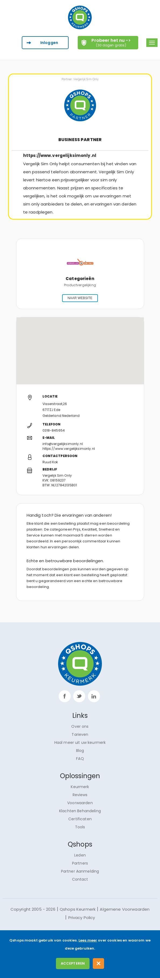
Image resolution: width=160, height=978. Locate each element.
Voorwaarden (80, 803)
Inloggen (49, 42)
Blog (80, 750)
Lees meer (88, 940)
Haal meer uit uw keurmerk (80, 742)
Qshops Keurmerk (77, 909)
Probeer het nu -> (111, 42)
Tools (80, 827)
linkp (94, 696)
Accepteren (73, 963)
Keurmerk (80, 786)
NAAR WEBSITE (79, 298)
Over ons (79, 726)
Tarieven (80, 734)
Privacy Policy (81, 917)
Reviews (80, 794)
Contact (80, 879)
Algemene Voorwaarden (125, 909)
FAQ (80, 758)
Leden (80, 855)
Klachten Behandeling (80, 811)
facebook (65, 696)
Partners (80, 863)
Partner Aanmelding (80, 871)
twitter (79, 696)
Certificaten (80, 819)
